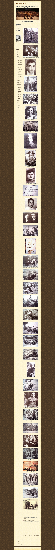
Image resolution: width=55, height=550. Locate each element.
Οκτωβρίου (18, 99)
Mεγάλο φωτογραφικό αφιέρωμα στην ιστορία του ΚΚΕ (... (19, 58)
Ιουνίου (18, 102)
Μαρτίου (18, 104)
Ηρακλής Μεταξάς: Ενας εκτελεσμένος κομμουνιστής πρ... (19, 96)
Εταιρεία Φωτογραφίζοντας (20, 542)
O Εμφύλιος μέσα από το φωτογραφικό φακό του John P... (19, 73)
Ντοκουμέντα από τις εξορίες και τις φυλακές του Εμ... (19, 83)
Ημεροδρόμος (19, 543)
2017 (17, 53)
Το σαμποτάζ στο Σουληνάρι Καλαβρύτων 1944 (19, 89)
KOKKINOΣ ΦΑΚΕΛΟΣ (21, 3)
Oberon (25, 520)
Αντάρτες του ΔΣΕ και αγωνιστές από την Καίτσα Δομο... (19, 98)
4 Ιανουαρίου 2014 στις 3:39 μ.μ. (30, 520)
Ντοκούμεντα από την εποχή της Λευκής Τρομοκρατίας (19, 67)
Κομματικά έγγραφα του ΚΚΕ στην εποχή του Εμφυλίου (19, 86)
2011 (17, 107)
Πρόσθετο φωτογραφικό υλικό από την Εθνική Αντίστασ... (19, 91)
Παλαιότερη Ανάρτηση (36, 535)
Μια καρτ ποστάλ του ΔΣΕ (19, 79)
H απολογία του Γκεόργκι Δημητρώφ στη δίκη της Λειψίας (19, 75)
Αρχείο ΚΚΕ (19, 541)
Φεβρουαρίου (18, 105)
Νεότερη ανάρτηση (24, 535)
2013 (17, 56)
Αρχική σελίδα (30, 535)
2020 (17, 51)
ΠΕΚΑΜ (18, 545)
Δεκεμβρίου (18, 57)
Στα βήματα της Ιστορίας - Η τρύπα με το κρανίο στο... (19, 77)
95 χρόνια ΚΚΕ (18, 80)
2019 (17, 52)
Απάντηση (25, 518)
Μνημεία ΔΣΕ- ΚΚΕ (20, 544)
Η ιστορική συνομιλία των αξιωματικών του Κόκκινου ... (19, 71)
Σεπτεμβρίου (18, 100)
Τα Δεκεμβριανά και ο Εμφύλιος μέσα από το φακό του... (19, 69)
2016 (17, 54)
